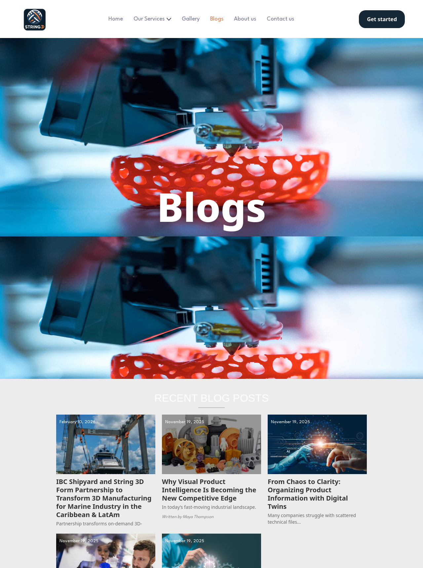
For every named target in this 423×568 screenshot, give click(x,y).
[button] (152, 19)
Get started (382, 19)
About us (245, 19)
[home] (34, 19)
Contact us (280, 19)
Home (115, 19)
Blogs (216, 19)
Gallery (191, 19)
